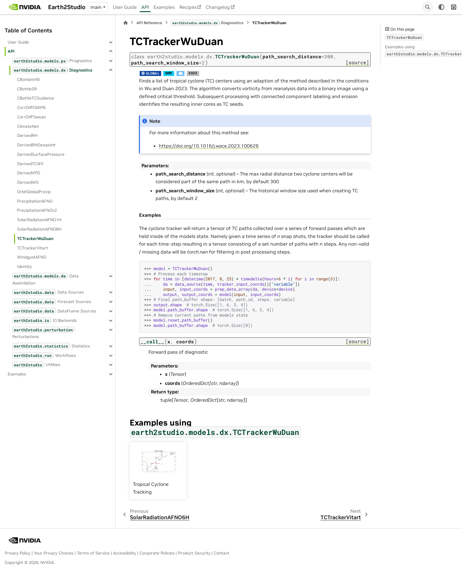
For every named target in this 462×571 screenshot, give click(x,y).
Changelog (218, 7)
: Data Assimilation (45, 279)
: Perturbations (43, 333)
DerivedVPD (28, 173)
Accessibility (124, 553)
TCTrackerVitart (32, 248)
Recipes (188, 7)
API (145, 7)
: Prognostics (52, 61)
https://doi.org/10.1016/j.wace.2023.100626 (209, 146)
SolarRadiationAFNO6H (39, 229)
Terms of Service (93, 553)
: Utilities (36, 365)
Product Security (194, 553)
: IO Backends (44, 320)
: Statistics (51, 346)
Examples (164, 7)
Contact (221, 553)
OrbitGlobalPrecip (34, 191)
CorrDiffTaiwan (31, 117)
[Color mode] (441, 7)
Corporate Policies (157, 553)
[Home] (125, 23)
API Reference (149, 22)
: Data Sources (48, 292)
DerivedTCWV (30, 163)
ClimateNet (28, 126)
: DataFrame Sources (54, 311)
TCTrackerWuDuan (35, 238)
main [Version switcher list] (96, 7)
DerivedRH (27, 135)
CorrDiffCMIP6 (31, 107)
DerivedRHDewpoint (36, 145)
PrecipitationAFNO (34, 201)
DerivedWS (28, 182)
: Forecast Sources (51, 302)
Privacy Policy (17, 553)
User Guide (125, 7)
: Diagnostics (52, 70)
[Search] (428, 7)
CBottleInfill (28, 79)
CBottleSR (27, 89)
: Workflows (44, 355)
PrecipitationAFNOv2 (37, 210)
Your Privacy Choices (53, 553)
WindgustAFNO (31, 257)
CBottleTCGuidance (35, 98)
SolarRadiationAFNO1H (39, 219)
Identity (24, 266)
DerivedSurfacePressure (41, 154)
